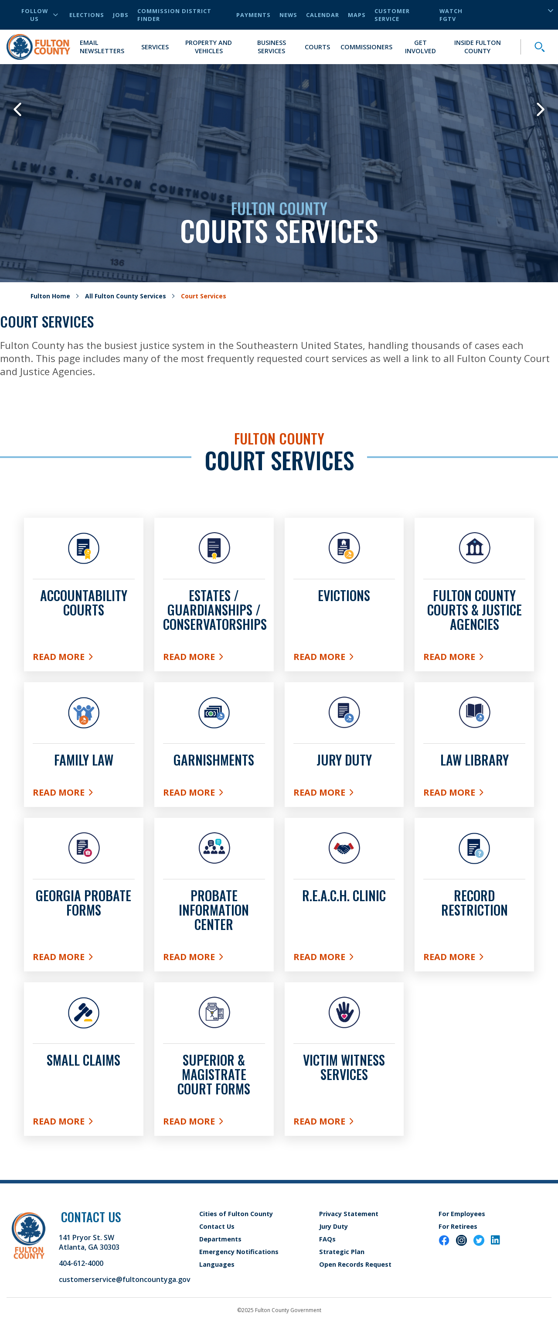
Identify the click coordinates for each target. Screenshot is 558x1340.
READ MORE (344, 957)
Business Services (271, 46)
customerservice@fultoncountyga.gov (125, 1279)
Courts (317, 47)
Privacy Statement (348, 1214)
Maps (357, 15)
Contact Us (217, 1226)
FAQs (327, 1239)
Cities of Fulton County (236, 1214)
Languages (217, 1264)
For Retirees (458, 1226)
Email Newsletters (102, 46)
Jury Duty (333, 1226)
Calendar (322, 15)
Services (155, 47)
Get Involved (420, 46)
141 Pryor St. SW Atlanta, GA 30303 (89, 1242)
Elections (86, 15)
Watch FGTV (451, 15)
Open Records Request (355, 1264)
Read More (84, 657)
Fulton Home (50, 296)
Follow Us (39, 15)
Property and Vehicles (208, 46)
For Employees (462, 1214)
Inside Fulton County (477, 46)
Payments (253, 15)
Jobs (121, 15)
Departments (220, 1239)
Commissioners (366, 47)
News (288, 15)
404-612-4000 (81, 1263)
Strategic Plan (341, 1252)
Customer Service (392, 15)
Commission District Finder (174, 15)
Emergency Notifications (239, 1252)
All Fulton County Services (125, 296)
